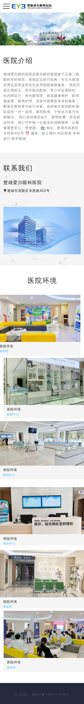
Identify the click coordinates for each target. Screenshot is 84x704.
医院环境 (39, 409)
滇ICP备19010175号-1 (50, 695)
